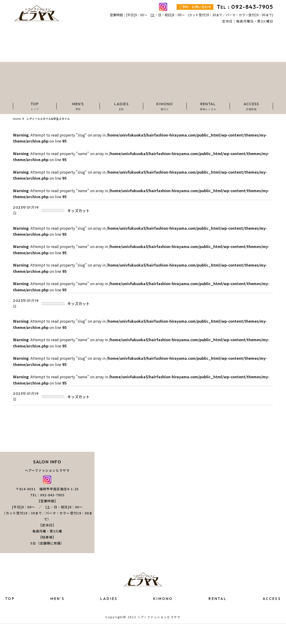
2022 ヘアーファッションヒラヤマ (154, 617)
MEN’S (57, 598)
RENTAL (217, 598)
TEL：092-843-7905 (47, 495)
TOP (10, 598)
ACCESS (272, 598)
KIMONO (163, 598)
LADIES (108, 598)
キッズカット (78, 210)
